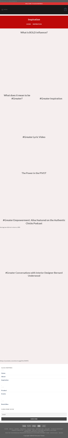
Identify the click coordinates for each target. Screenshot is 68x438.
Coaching (28, 430)
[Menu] (4, 9)
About (3, 376)
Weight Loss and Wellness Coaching (44, 430)
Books (61, 433)
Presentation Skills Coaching (34, 431)
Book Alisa (4, 404)
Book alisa (31, 429)
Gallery (47, 429)
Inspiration (4, 380)
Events (3, 394)
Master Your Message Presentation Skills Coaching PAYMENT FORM (27, 433)
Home (28, 24)
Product (4, 390)
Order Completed (17, 430)
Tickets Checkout (57, 429)
